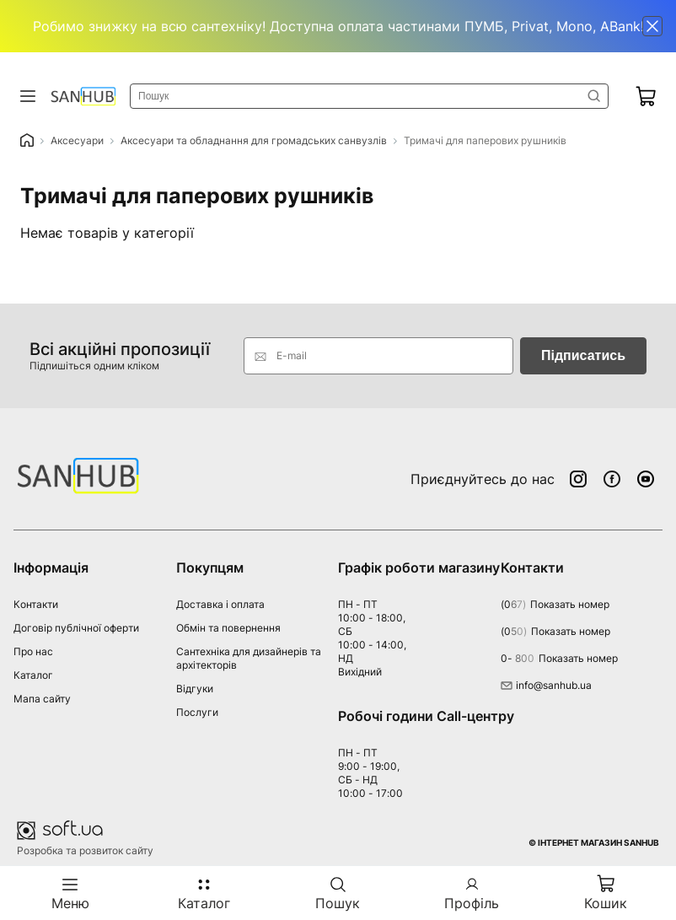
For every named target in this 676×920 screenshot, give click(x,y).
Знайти (594, 96)
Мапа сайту (42, 698)
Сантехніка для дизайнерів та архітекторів (248, 658)
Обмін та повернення (228, 627)
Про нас (33, 651)
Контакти (35, 604)
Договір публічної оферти (76, 627)
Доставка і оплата (220, 604)
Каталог (33, 675)
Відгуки (194, 688)
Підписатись (583, 355)
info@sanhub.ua (546, 685)
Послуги (197, 712)
